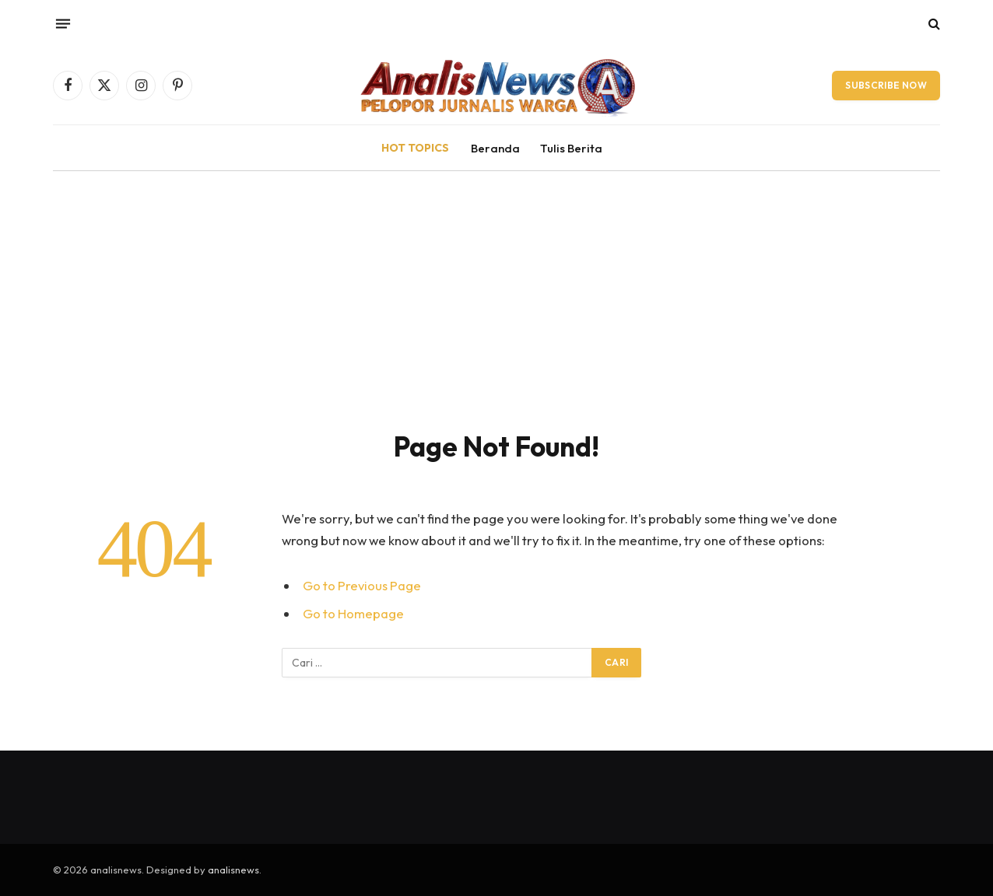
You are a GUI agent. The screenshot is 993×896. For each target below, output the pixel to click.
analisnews (233, 869)
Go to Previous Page (362, 585)
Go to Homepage (353, 613)
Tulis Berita (571, 148)
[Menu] (63, 23)
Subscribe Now (886, 85)
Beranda (495, 148)
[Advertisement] (496, 288)
